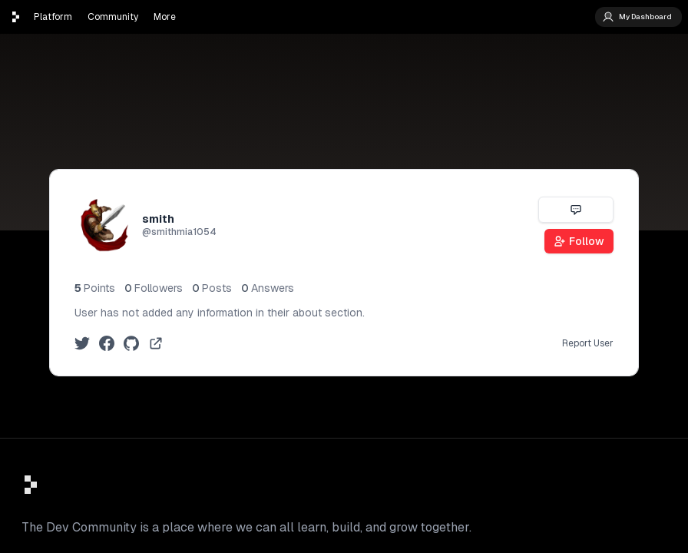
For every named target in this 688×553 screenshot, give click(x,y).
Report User (588, 343)
